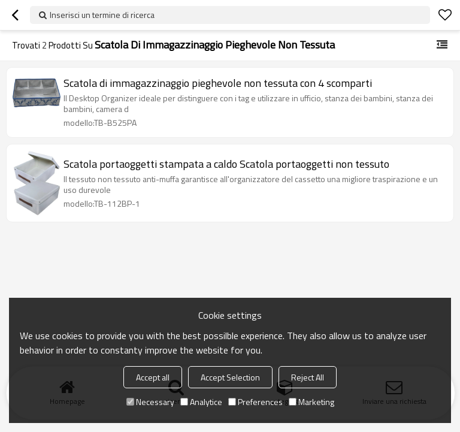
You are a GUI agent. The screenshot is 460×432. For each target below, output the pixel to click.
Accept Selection (230, 377)
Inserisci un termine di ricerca (102, 14)
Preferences (255, 401)
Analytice (201, 401)
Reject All (307, 377)
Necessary (150, 401)
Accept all (153, 377)
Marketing (311, 401)
